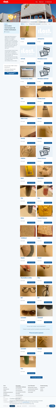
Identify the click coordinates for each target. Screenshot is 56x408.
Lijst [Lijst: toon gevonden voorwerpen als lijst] (27, 24)
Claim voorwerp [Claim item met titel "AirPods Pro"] (48, 43)
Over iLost (5, 387)
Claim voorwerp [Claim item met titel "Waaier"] (31, 262)
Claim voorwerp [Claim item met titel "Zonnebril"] (31, 322)
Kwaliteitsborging (6, 395)
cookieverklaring (25, 402)
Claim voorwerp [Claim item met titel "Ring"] (48, 282)
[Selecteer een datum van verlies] (42, 20)
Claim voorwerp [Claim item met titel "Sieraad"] (48, 353)
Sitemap (41, 390)
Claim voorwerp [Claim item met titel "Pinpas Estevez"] (48, 162)
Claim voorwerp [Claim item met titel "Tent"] (31, 103)
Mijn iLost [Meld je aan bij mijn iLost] (41, 1)
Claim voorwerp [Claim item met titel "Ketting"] (31, 143)
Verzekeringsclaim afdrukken (33, 388)
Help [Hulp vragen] (36, 1)
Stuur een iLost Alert (31, 390)
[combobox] (28, 20)
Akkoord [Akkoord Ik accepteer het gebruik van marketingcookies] (12, 406)
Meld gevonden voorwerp (32, 387)
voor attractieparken (19, 395)
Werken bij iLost (6, 388)
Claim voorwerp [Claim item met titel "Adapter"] (31, 162)
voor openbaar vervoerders (21, 391)
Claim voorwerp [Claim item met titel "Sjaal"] (48, 242)
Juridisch (4, 390)
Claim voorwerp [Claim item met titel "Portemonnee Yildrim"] (31, 83)
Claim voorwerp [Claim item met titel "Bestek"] (48, 123)
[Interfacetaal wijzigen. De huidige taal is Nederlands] (48, 2)
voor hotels (18, 393)
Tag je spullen (30, 392)
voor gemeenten (19, 388)
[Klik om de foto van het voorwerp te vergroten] (28, 32)
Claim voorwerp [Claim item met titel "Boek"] (31, 182)
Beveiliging (5, 393)
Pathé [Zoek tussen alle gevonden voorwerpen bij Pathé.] (5, 24)
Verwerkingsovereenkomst (8, 392)
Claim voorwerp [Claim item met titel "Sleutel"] (31, 43)
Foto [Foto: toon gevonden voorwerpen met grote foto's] (22, 24)
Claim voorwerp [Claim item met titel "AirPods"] (31, 63)
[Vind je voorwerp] (50, 20)
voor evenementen (19, 390)
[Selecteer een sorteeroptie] (46, 24)
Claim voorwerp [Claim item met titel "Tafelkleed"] (31, 242)
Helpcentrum (42, 387)
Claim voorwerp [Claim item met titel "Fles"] (31, 202)
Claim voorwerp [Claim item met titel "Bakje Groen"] (31, 123)
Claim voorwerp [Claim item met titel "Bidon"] (31, 222)
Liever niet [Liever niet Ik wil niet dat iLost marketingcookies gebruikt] (19, 406)
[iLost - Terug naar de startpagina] (6, 2)
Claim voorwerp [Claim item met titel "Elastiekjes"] (48, 182)
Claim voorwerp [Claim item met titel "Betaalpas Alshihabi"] (48, 83)
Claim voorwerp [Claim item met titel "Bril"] (31, 302)
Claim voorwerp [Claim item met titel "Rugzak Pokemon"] (48, 222)
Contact (41, 388)
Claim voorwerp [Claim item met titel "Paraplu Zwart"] (48, 103)
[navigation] (52, 406)
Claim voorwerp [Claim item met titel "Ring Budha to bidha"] (31, 282)
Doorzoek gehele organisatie (11, 73)
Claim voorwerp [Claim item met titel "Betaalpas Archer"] (48, 63)
